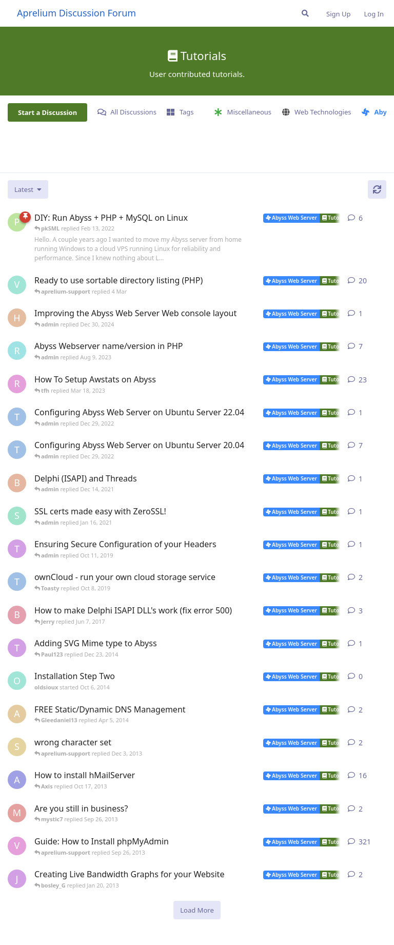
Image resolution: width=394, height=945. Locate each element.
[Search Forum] (305, 13)
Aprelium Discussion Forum (76, 13)
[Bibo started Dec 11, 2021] (17, 483)
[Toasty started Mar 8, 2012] (17, 648)
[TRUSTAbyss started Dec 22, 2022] (17, 417)
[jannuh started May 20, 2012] (17, 879)
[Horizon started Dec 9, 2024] (17, 317)
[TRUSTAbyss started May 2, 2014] (17, 581)
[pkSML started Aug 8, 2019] (17, 222)
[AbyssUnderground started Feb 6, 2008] (17, 779)
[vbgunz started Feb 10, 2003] (17, 846)
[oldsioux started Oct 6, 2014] (17, 680)
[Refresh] (377, 189)
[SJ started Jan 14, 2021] (17, 516)
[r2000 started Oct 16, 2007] (17, 384)
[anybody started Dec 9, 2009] (17, 714)
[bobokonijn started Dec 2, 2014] (17, 615)
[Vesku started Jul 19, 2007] (17, 285)
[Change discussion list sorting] (28, 189)
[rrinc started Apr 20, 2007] (17, 350)
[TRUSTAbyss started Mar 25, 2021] (17, 449)
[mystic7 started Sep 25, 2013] (17, 813)
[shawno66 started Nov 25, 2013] (17, 747)
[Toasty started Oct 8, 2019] (17, 548)
